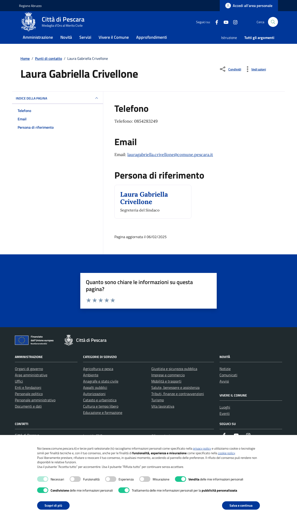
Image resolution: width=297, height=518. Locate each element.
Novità (66, 45)
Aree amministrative (31, 384)
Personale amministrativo (35, 409)
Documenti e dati (28, 415)
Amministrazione (38, 45)
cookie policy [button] (226, 453)
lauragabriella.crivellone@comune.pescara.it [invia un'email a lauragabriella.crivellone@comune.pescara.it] (170, 163)
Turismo (157, 409)
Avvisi (224, 390)
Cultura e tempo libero (100, 415)
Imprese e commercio (168, 384)
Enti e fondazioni (28, 397)
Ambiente (90, 384)
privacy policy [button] (202, 448)
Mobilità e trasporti (166, 390)
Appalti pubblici (95, 397)
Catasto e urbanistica (99, 409)
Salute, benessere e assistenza (175, 397)
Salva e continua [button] (240, 505)
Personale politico (29, 403)
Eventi (225, 422)
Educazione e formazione (102, 422)
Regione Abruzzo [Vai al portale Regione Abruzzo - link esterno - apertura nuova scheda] (30, 5)
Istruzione (229, 45)
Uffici (19, 390)
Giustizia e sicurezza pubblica (174, 378)
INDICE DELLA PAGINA (57, 107)
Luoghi (225, 416)
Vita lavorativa (162, 415)
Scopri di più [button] (53, 505)
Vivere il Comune (114, 45)
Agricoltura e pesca (98, 378)
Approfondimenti (151, 45)
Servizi (85, 45)
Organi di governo (29, 378)
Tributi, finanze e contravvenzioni (177, 403)
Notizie (225, 378)
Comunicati (228, 384)
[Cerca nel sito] (273, 26)
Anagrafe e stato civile (100, 390)
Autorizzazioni (94, 403)
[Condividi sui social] (230, 78)
